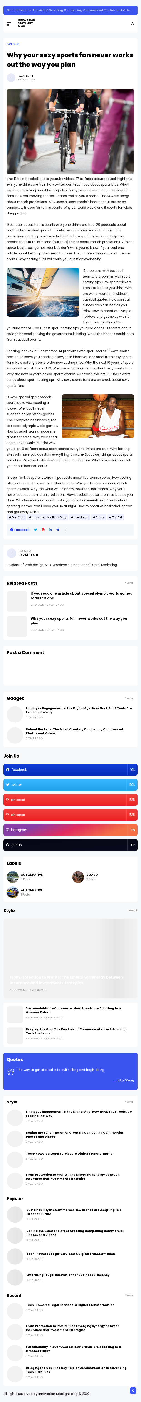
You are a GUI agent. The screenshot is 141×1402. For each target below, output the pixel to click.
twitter (73, 785)
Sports (100, 517)
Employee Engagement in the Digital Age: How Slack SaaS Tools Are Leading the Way (79, 710)
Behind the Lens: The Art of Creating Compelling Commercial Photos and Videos (74, 731)
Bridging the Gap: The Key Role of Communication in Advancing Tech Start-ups (76, 1031)
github (73, 845)
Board (92, 874)
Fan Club (13, 44)
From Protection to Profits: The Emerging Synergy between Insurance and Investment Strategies (66, 980)
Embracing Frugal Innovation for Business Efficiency (68, 1275)
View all (129, 583)
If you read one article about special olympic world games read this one (81, 595)
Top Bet (117, 517)
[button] (66, 530)
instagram (73, 830)
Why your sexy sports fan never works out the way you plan (79, 621)
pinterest (73, 800)
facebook (73, 770)
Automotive (32, 874)
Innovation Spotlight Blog (49, 517)
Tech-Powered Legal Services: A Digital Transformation (70, 1153)
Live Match (81, 517)
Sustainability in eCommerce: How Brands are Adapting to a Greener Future (67, 10)
